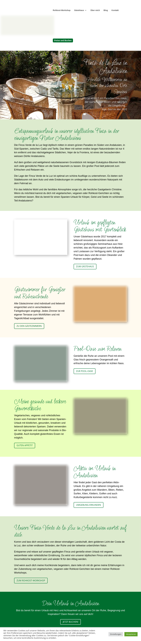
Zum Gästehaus (85, 266)
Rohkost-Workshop (61, 10)
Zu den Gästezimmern (29, 325)
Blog (106, 10)
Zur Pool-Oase (84, 371)
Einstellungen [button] (115, 634)
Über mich (95, 10)
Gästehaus (79, 10)
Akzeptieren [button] (131, 634)
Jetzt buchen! (70, 621)
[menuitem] (78, 36)
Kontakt (115, 10)
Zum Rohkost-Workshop (31, 580)
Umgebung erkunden (88, 504)
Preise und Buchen (63, 40)
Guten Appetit (25, 445)
